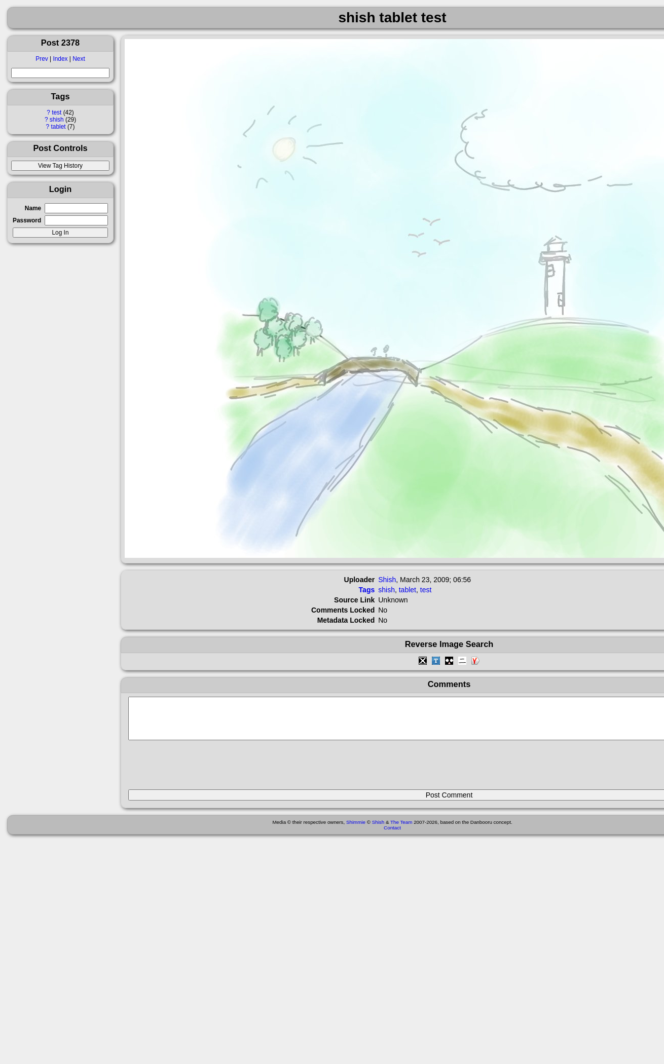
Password (27, 220)
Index (60, 58)
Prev (41, 58)
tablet (58, 126)
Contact (392, 835)
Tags (367, 590)
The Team (401, 829)
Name (33, 208)
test (56, 112)
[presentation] (205, 769)
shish (57, 119)
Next (78, 58)
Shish (387, 580)
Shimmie (355, 829)
